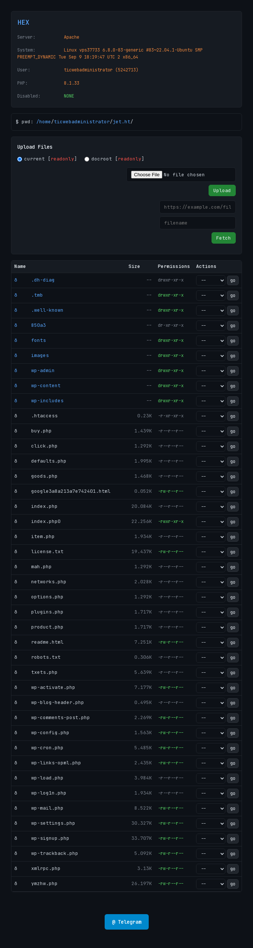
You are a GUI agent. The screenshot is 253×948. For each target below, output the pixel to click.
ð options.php (39, 597)
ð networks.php (40, 582)
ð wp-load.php (39, 778)
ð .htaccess (36, 416)
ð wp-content (37, 385)
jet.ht (121, 121)
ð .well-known (39, 310)
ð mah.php (33, 566)
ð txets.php (36, 672)
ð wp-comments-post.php (52, 717)
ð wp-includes (39, 400)
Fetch (223, 238)
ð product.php (39, 627)
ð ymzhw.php (36, 883)
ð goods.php (36, 476)
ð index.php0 (37, 521)
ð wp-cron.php (39, 747)
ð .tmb (28, 295)
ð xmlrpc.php (37, 868)
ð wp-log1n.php (40, 793)
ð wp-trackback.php (46, 853)
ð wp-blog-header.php (49, 702)
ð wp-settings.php (44, 823)
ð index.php (36, 506)
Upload (222, 190)
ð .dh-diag (34, 280)
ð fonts (30, 340)
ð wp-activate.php (44, 687)
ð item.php (34, 536)
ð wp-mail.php (39, 808)
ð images (31, 355)
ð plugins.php (39, 612)
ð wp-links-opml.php (47, 763)
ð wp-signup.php (41, 838)
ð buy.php (33, 431)
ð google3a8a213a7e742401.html (62, 491)
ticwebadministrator (82, 121)
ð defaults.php (40, 461)
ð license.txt (39, 551)
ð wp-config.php (41, 732)
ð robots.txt (37, 657)
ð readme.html (39, 642)
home (45, 121)
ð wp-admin (34, 370)
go (232, 280)
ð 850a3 (30, 325)
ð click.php (36, 446)
